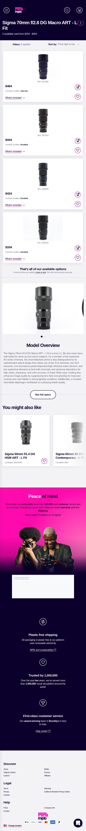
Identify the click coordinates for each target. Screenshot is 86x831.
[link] (20, 10)
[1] (42, 336)
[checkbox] (78, 97)
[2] (44, 336)
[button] (77, 87)
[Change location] (15, 825)
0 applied (21, 44)
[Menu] (6, 10)
